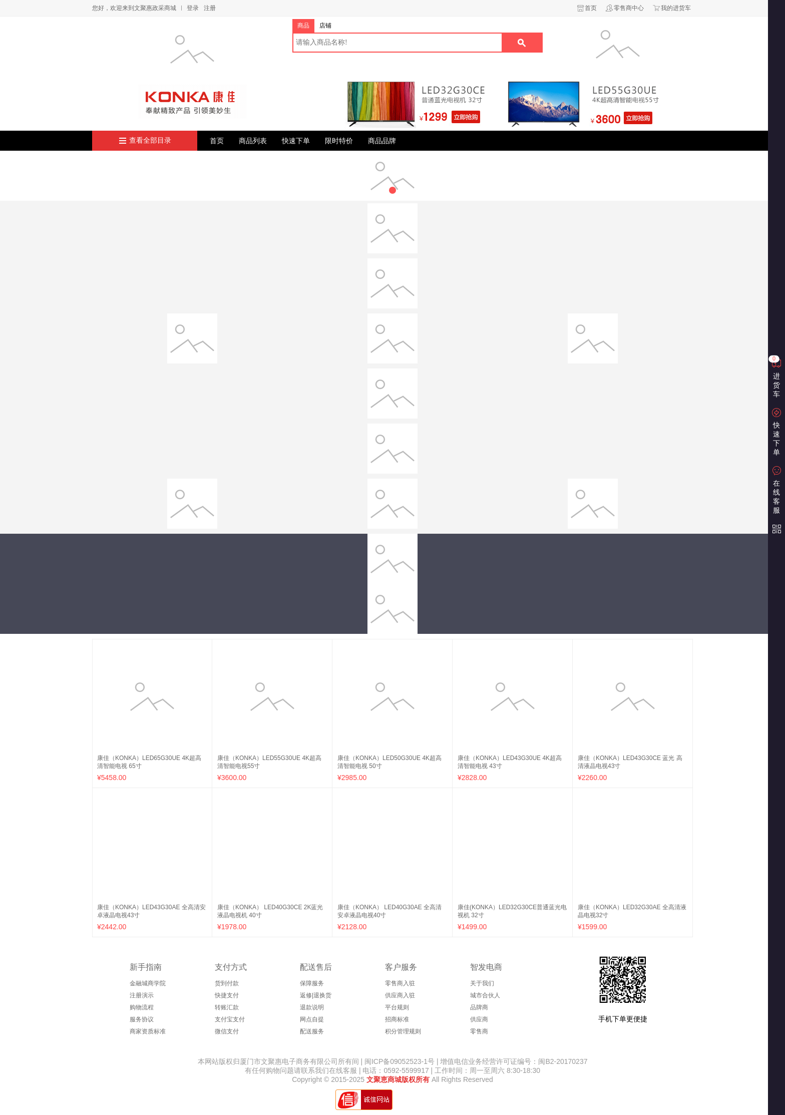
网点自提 (312, 1019)
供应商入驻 (400, 995)
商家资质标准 (148, 1031)
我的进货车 (676, 8)
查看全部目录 (150, 140)
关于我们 (482, 983)
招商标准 (397, 1019)
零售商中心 (629, 8)
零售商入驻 (400, 983)
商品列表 (253, 141)
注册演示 (142, 995)
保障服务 (312, 983)
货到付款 (227, 983)
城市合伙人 (485, 995)
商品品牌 (382, 141)
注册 (210, 8)
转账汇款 (227, 1007)
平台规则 (397, 1007)
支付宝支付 (230, 1019)
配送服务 (312, 1031)
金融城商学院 (148, 983)
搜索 (522, 43)
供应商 (479, 1019)
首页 (591, 8)
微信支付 (227, 1031)
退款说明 (312, 1007)
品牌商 (479, 1007)
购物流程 (142, 1007)
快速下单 (296, 141)
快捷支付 (227, 995)
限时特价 (339, 141)
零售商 (479, 1031)
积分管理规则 (403, 1031)
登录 (193, 8)
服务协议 (142, 1019)
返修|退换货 (315, 995)
